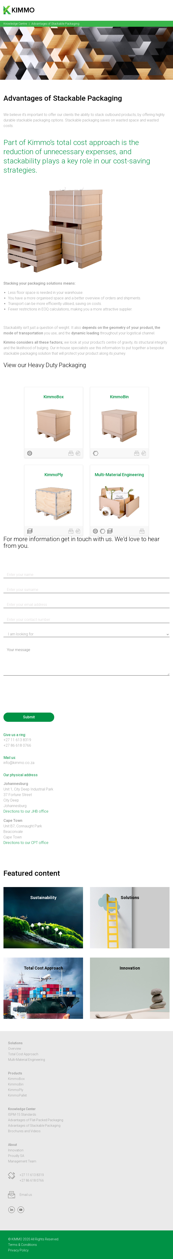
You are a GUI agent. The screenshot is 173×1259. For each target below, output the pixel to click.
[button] (167, 10)
